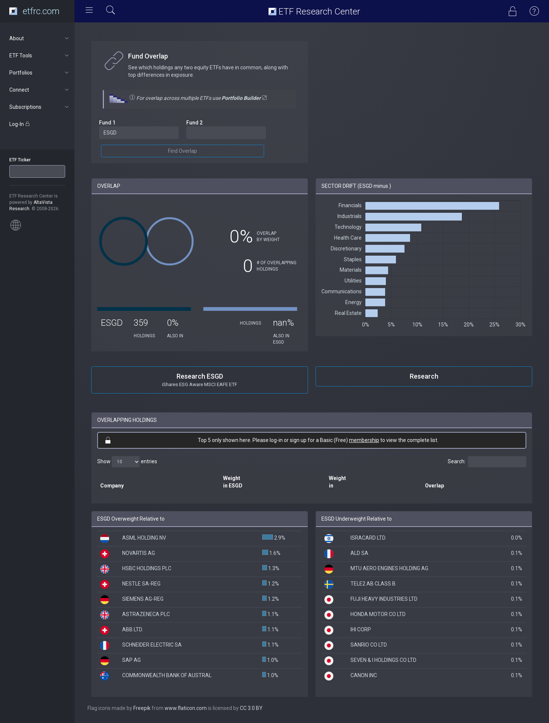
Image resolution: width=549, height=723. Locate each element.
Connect (39, 90)
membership (364, 440)
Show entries (127, 461)
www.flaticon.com (186, 708)
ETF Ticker (20, 159)
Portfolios (39, 73)
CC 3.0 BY (251, 708)
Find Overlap (182, 151)
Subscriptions (39, 107)
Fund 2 (194, 123)
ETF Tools (39, 56)
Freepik (141, 708)
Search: (487, 461)
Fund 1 (107, 123)
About (39, 38)
